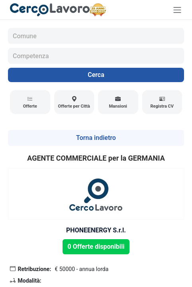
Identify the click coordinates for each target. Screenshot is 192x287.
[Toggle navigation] (177, 10)
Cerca (96, 75)
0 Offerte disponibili (96, 246)
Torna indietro (96, 138)
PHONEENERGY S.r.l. (96, 230)
